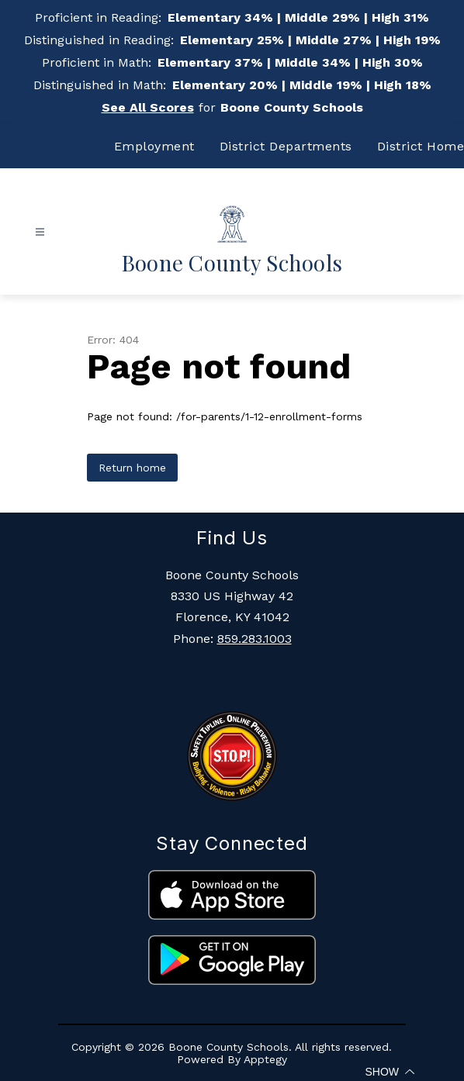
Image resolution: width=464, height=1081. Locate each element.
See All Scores (148, 107)
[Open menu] (40, 232)
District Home (421, 146)
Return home (132, 467)
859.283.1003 (254, 638)
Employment (154, 146)
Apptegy (265, 1059)
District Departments (286, 146)
